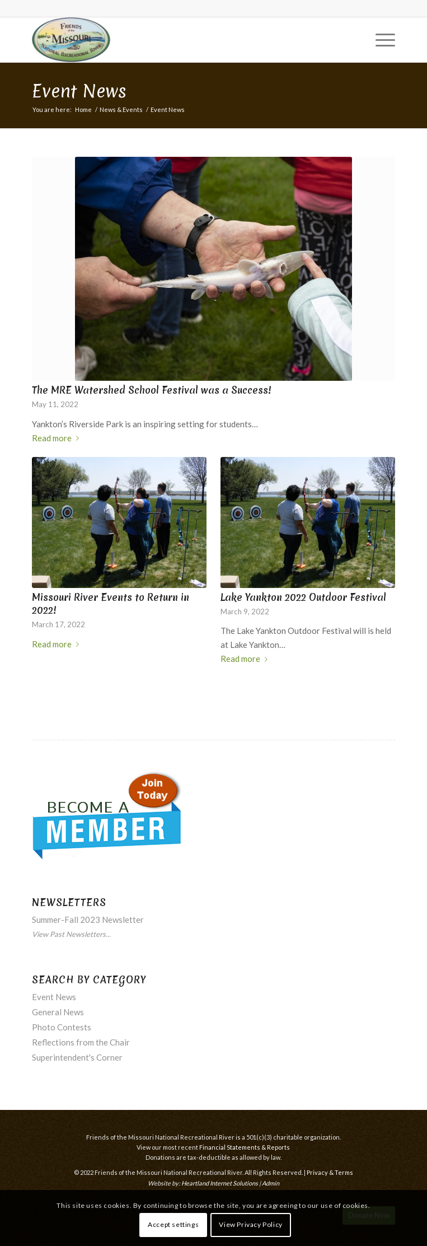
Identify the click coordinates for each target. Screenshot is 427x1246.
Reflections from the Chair (81, 1042)
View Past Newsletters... (71, 934)
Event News (79, 91)
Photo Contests (61, 1027)
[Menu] (379, 39)
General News (58, 1012)
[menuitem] (379, 39)
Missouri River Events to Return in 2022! (110, 604)
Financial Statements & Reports (244, 1147)
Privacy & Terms (330, 1172)
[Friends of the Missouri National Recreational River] (177, 39)
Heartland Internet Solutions (219, 1183)
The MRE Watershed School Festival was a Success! (151, 390)
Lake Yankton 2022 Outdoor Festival (303, 597)
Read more (57, 438)
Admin (270, 1183)
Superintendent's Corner (77, 1057)
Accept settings (173, 1224)
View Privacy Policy (250, 1224)
